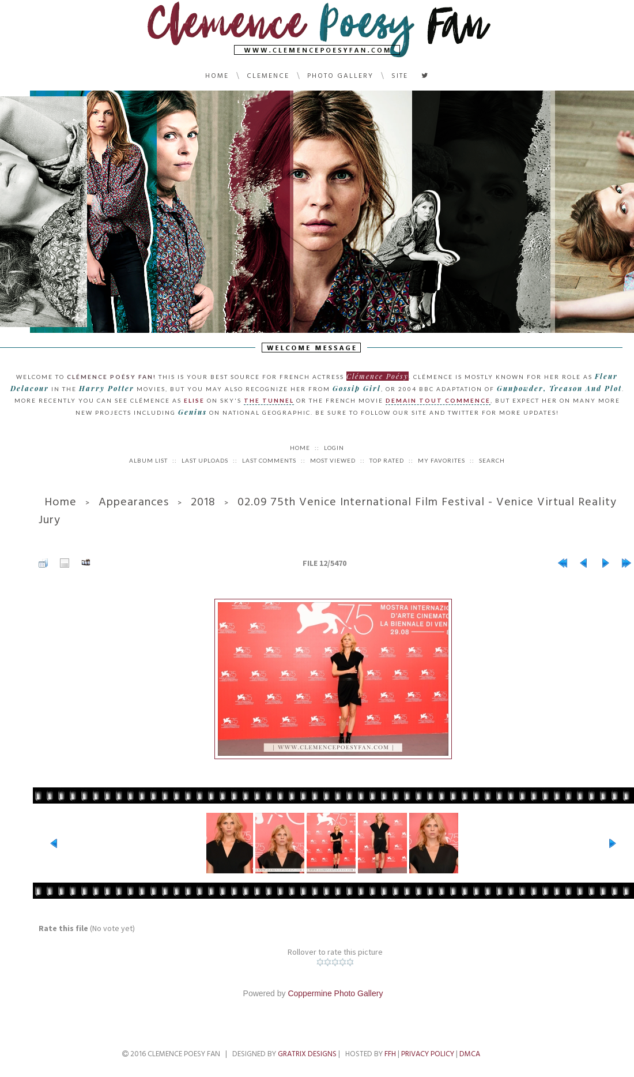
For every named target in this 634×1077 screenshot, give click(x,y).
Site (399, 75)
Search (492, 460)
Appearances (134, 502)
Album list (148, 460)
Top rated (386, 460)
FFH (390, 1054)
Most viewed (333, 460)
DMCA (469, 1054)
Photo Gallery (340, 75)
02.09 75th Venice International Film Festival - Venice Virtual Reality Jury (328, 511)
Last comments (269, 460)
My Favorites (441, 460)
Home (217, 75)
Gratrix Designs (307, 1054)
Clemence (268, 75)
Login (334, 447)
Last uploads (205, 460)
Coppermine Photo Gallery (335, 993)
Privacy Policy (427, 1054)
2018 (203, 502)
